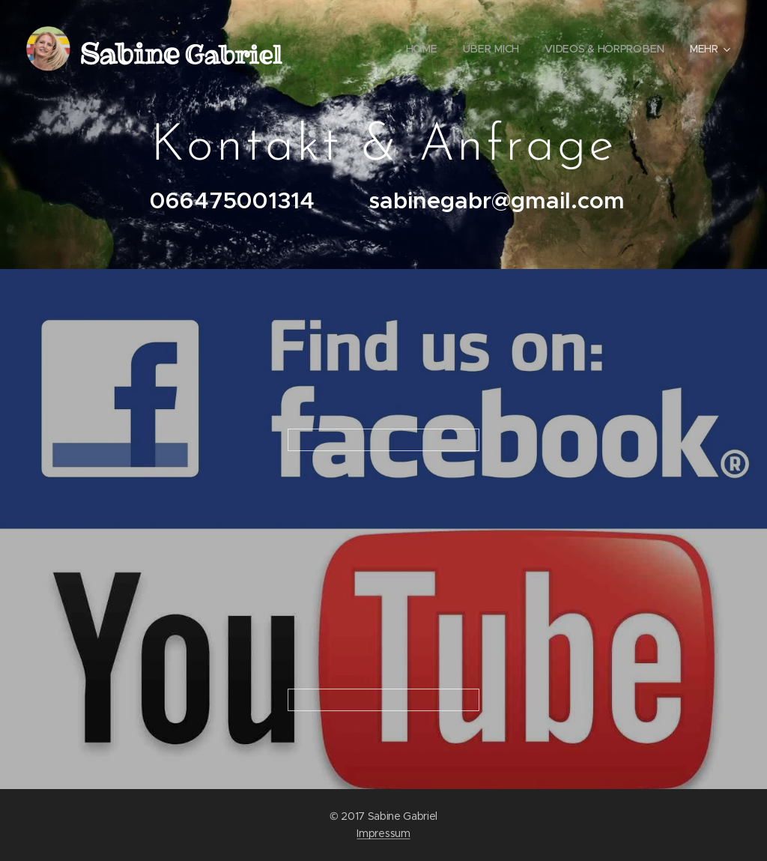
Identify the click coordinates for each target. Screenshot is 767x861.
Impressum (383, 833)
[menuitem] (423, 48)
